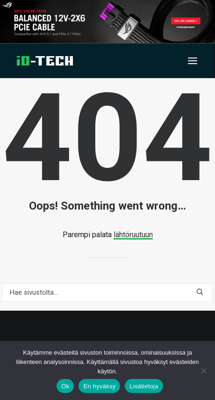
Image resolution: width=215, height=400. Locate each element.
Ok (65, 386)
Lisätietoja (143, 386)
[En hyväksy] (203, 370)
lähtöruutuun (133, 234)
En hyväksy (99, 386)
